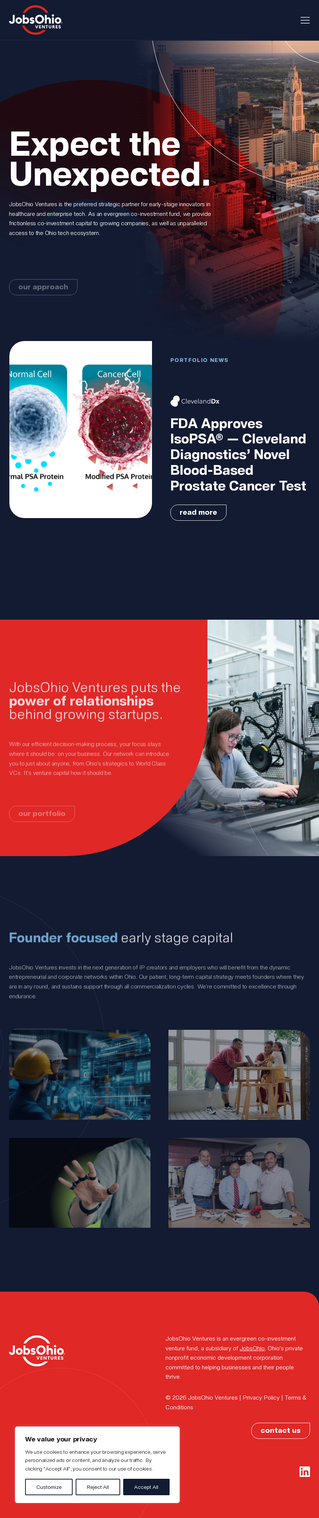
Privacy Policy (261, 1397)
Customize (49, 1487)
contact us (281, 1429)
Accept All (146, 1487)
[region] (97, 1464)
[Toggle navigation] (305, 20)
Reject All (98, 1487)
